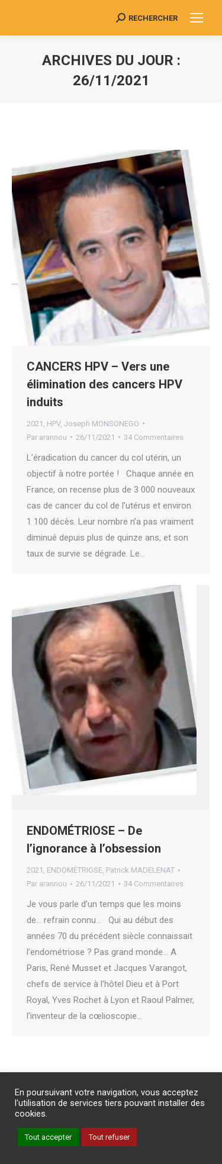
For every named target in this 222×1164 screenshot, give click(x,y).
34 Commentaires (154, 437)
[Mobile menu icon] (196, 18)
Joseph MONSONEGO (101, 423)
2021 (35, 423)
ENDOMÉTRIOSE (74, 870)
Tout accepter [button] (48, 1137)
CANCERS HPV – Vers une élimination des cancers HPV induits (104, 384)
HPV (53, 423)
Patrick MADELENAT (140, 870)
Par (47, 437)
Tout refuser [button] (109, 1137)
